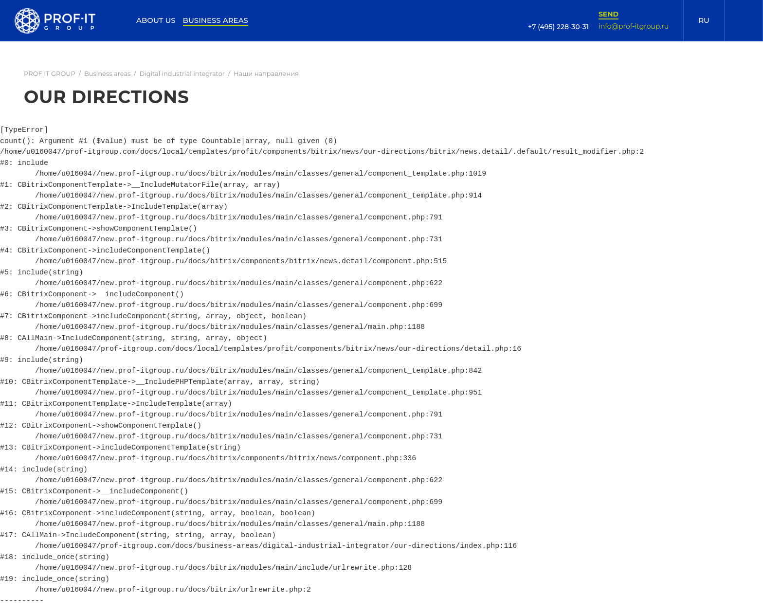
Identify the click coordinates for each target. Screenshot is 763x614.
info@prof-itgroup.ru (634, 26)
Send (608, 14)
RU (703, 20)
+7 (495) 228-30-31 (558, 26)
